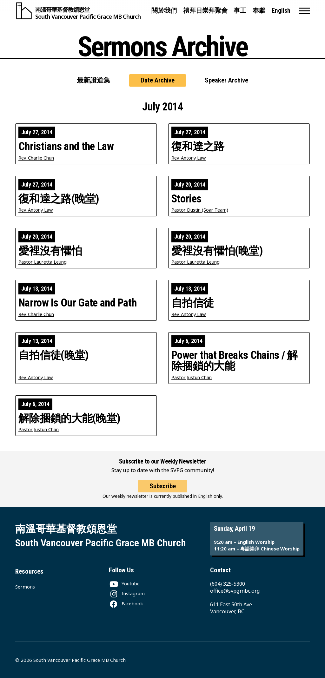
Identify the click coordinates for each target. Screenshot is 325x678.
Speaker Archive (226, 80)
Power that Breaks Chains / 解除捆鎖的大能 (234, 361)
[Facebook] (126, 603)
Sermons (25, 586)
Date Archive (158, 80)
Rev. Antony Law (188, 158)
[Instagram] (127, 593)
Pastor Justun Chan (191, 377)
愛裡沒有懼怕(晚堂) (217, 250)
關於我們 (164, 10)
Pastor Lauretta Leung (42, 262)
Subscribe (162, 492)
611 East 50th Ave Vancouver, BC (231, 608)
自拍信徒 (192, 302)
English (281, 10)
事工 (240, 10)
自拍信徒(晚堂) (53, 355)
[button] (304, 10)
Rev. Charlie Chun (36, 158)
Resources (29, 571)
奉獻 (259, 10)
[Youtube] (124, 583)
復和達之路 (197, 146)
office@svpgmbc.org (235, 590)
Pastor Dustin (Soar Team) (199, 210)
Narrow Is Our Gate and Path (77, 302)
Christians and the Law (66, 146)
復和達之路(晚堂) (58, 198)
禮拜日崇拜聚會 (205, 10)
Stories (186, 198)
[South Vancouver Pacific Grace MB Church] (78, 10)
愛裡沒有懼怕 (50, 250)
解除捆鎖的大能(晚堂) (69, 418)
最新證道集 (93, 80)
